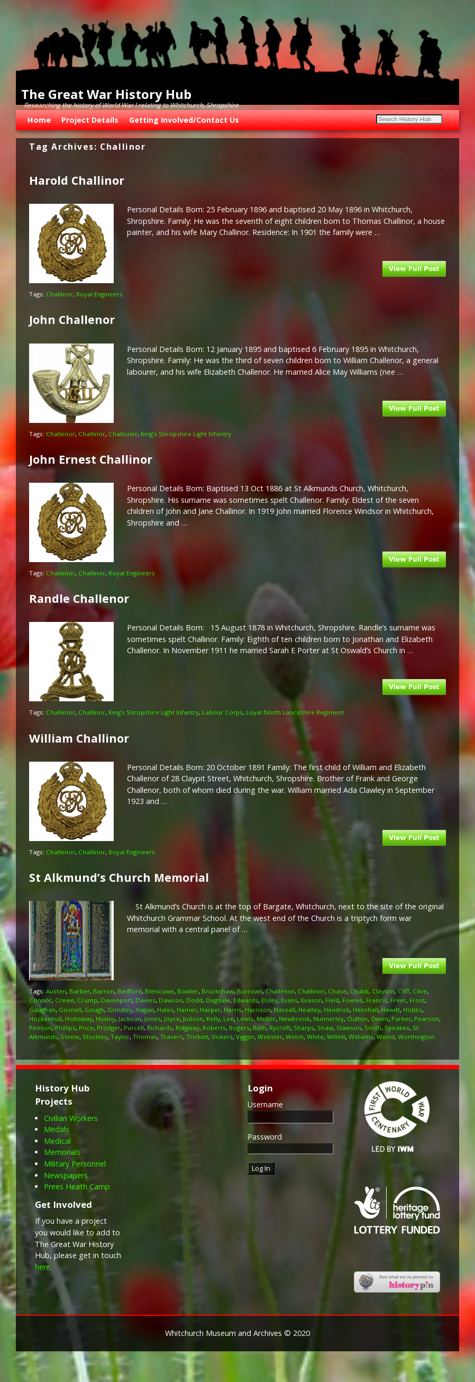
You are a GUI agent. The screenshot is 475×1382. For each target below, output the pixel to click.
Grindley (119, 1010)
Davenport (116, 1000)
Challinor (59, 294)
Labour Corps (222, 712)
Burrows (249, 991)
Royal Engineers (99, 294)
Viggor (245, 1037)
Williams (361, 1037)
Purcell (134, 1028)
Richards (159, 1028)
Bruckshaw (218, 991)
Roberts (214, 1028)
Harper (210, 1010)
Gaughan (42, 1010)
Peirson (40, 1028)
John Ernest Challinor (90, 459)
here (42, 1267)
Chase (337, 991)
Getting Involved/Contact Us (184, 120)
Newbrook (294, 1019)
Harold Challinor (76, 180)
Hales (165, 1010)
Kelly (213, 1019)
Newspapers (66, 1175)
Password (265, 1137)
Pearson (426, 1019)
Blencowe (159, 991)
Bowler (187, 991)
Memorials (62, 1152)
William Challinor (79, 738)
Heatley (309, 1010)
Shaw (325, 1028)
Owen (379, 1019)
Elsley (269, 1000)
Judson (193, 1019)
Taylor (120, 1037)
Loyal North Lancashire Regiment (295, 712)
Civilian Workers (71, 1118)
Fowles (352, 1000)
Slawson (348, 1028)
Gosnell (70, 1010)
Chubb (359, 991)
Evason (311, 1000)
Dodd (194, 1000)
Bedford (129, 991)
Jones (152, 1019)
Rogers (239, 1028)
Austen (56, 991)
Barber (79, 991)
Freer (398, 1000)
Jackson (129, 1019)
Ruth (259, 1028)
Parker (401, 1019)
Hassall (284, 1010)
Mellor (266, 1019)
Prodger (109, 1028)
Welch (295, 1037)
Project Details (89, 120)
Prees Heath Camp (77, 1186)
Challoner (123, 434)
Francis (376, 1000)
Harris (233, 1010)
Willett (336, 1037)
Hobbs (412, 1010)
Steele (70, 1037)
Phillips (65, 1028)
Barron (103, 991)
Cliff (403, 991)
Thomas (145, 1037)
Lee (228, 1019)
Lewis (245, 1019)
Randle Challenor (79, 598)
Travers (171, 1037)
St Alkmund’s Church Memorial (119, 877)
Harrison (258, 1010)
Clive (420, 991)
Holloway (79, 1019)
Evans (289, 1000)
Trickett (197, 1037)
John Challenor (72, 319)
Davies (145, 1000)
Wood (386, 1037)
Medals (56, 1129)
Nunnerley (328, 1019)
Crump (87, 1000)
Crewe (64, 1000)
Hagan (144, 1010)
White (315, 1037)
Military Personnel (75, 1164)
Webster (270, 1037)
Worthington (416, 1037)
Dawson (171, 1000)
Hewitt (390, 1010)
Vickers (222, 1037)
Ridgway (187, 1028)
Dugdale (218, 1000)
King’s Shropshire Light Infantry (186, 434)
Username (265, 1104)
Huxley (105, 1019)
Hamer (187, 1010)
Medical (57, 1141)
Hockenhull (45, 1019)
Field (332, 1000)
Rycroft (279, 1028)
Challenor (60, 434)
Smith (372, 1028)
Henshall (365, 1010)
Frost (417, 1000)
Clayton (383, 991)
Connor (40, 1000)
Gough (94, 1010)
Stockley (95, 1037)
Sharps (304, 1028)
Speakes (397, 1028)
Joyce (172, 1019)
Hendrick (337, 1010)
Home (39, 120)
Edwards (245, 1000)
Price (86, 1028)
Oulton (357, 1019)
